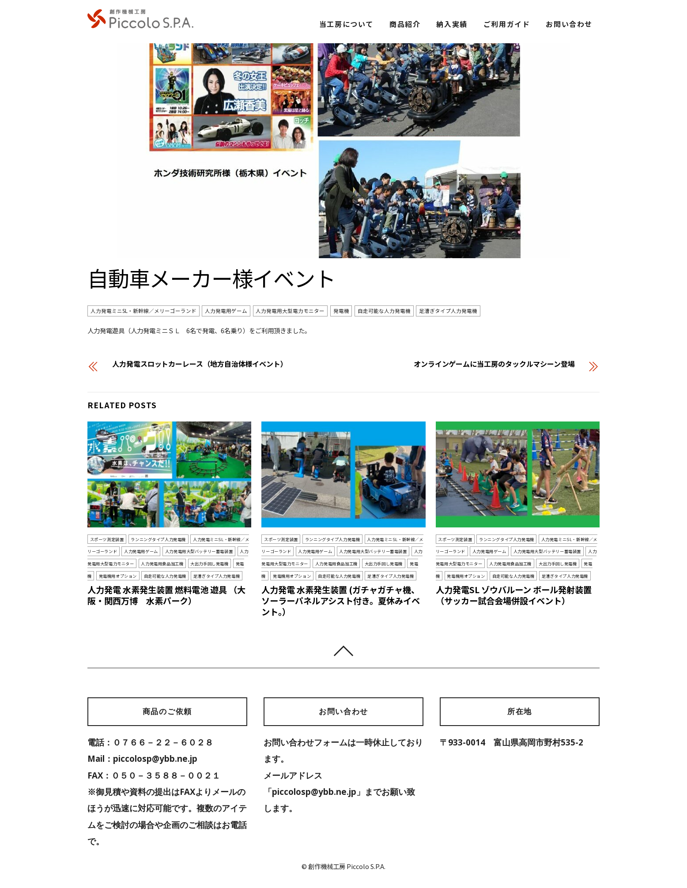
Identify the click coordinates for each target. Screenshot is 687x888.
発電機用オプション (118, 575)
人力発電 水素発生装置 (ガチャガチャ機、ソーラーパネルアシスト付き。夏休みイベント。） (340, 600)
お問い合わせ (569, 24)
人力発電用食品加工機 (162, 564)
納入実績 (451, 24)
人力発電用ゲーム (226, 310)
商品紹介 (404, 24)
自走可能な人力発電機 (384, 310)
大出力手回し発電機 (209, 564)
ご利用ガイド (506, 24)
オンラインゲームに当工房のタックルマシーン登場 (494, 363)
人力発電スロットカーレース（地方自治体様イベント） (199, 363)
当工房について (346, 24)
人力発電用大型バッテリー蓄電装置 (199, 551)
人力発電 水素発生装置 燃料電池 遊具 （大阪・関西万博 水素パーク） (166, 595)
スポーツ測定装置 (107, 539)
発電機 (341, 310)
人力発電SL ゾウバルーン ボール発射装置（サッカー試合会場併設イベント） (514, 595)
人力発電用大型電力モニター (290, 310)
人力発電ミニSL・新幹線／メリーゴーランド (143, 310)
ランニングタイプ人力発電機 (158, 539)
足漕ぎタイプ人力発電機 (448, 310)
